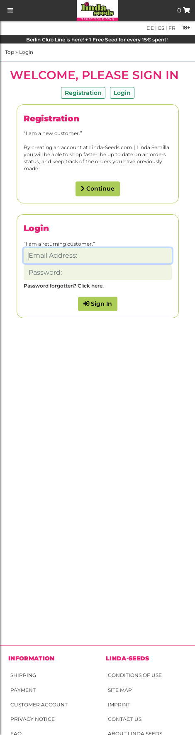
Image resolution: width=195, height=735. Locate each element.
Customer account (39, 704)
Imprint (119, 704)
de (150, 28)
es (160, 28)
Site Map (120, 690)
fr (171, 28)
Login (26, 52)
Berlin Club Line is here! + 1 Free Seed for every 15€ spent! (97, 39)
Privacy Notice (32, 719)
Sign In (97, 303)
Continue (98, 188)
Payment (23, 690)
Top (9, 52)
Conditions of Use (135, 675)
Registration (83, 93)
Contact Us (124, 719)
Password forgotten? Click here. (64, 286)
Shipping (23, 675)
